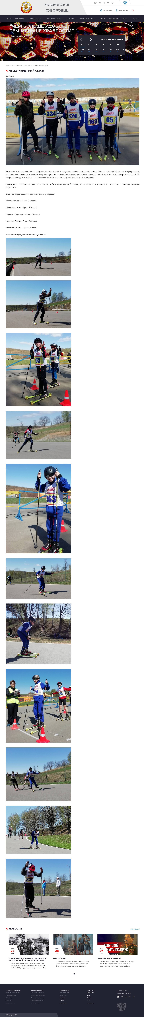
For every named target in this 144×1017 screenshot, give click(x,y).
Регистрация (123, 10)
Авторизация (107, 10)
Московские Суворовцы (57, 7)
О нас (9, 18)
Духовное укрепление (37, 997)
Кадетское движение (53, 18)
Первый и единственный (109, 958)
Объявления (19, 18)
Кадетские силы (35, 1003)
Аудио (89, 1000)
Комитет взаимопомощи (38, 1000)
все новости (135, 929)
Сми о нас (9, 1000)
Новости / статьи (35, 18)
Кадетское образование (38, 995)
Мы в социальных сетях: (124, 993)
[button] (72, 56)
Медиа (135, 18)
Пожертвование (64, 990)
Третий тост (63, 995)
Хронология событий (37, 992)
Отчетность (90, 1003)
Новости (62, 997)
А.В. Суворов (69, 18)
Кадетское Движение (37, 990)
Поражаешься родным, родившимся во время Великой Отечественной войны (28, 959)
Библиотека (113, 18)
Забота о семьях (64, 992)
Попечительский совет (87, 18)
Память (125, 18)
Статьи (62, 1000)
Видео (89, 997)
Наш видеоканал (122, 990)
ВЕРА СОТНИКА (59, 958)
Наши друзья (91, 990)
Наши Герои (9, 997)
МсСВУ (102, 18)
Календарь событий (112, 39)
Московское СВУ (11, 995)
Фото (88, 995)
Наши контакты (10, 1003)
